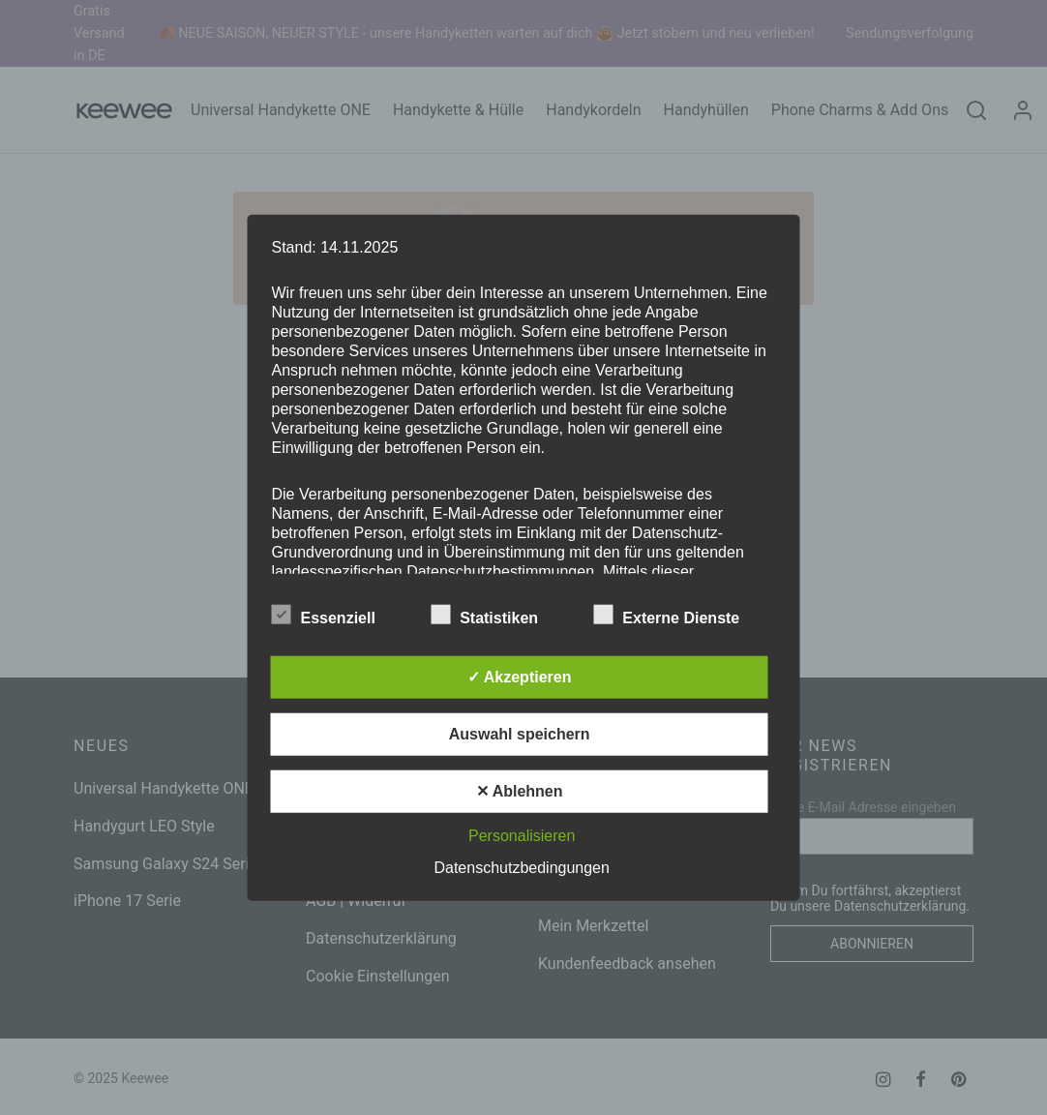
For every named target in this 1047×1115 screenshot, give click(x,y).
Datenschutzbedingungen (521, 867)
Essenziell (336, 614)
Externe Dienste (678, 614)
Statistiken (496, 614)
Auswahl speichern (519, 733)
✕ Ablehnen (519, 790)
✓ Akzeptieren (519, 676)
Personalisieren (521, 835)
